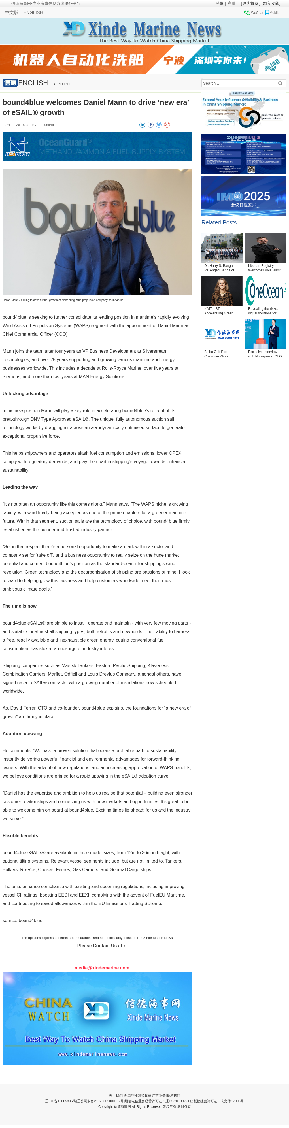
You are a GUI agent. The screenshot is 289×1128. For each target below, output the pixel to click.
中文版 (11, 12)
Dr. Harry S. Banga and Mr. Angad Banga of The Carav (221, 268)
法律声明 (130, 1095)
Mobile (274, 13)
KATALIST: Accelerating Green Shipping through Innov (221, 311)
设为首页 (250, 3)
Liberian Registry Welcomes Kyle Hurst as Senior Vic (264, 268)
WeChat (257, 13)
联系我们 (173, 1095)
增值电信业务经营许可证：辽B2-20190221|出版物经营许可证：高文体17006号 (184, 1101)
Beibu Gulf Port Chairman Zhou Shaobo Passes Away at (220, 354)
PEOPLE (64, 84)
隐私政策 (144, 1095)
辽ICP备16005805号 (60, 1101)
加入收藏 (271, 3)
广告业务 (159, 1095)
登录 (220, 3)
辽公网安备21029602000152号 (100, 1101)
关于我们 (115, 1095)
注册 (231, 3)
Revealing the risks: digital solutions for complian (263, 311)
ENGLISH (33, 12)
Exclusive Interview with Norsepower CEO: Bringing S (265, 354)
